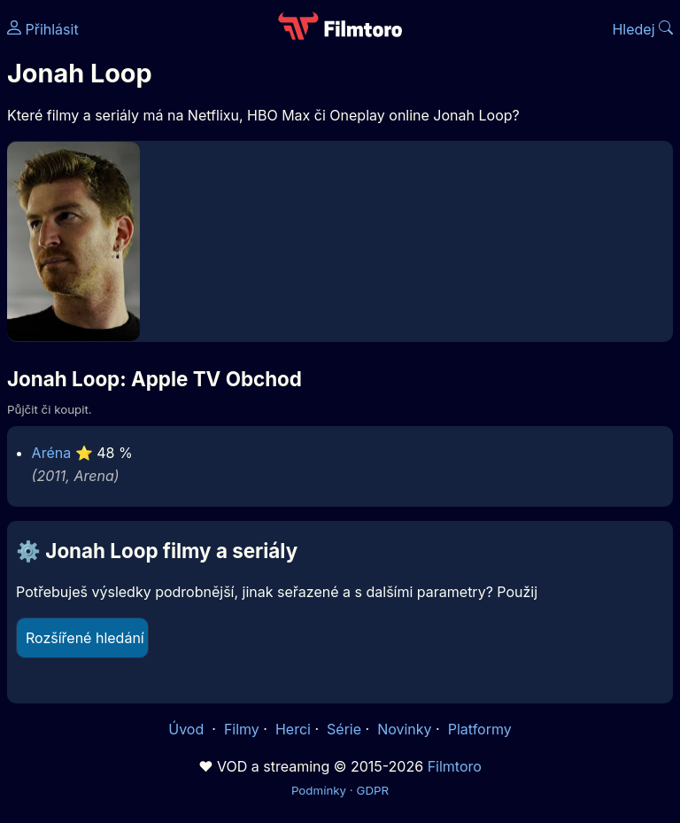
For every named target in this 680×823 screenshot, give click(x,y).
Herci (293, 729)
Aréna (52, 453)
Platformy (480, 729)
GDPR (372, 790)
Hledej (642, 29)
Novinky (404, 729)
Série (344, 729)
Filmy (241, 729)
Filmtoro (455, 766)
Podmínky (318, 790)
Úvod (187, 729)
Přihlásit (43, 29)
